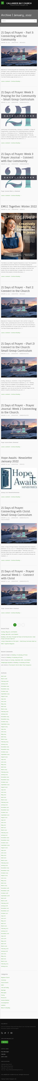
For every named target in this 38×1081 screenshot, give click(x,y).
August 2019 (4, 875)
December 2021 (5, 807)
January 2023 (4, 774)
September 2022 (5, 784)
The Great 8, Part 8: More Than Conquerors (20, 665)
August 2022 (4, 787)
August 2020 (4, 848)
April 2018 (3, 898)
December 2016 (5, 933)
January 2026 (4, 684)
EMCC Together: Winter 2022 (19, 206)
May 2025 (3, 704)
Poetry (3, 995)
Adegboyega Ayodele (6, 662)
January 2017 (4, 931)
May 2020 (3, 855)
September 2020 (5, 845)
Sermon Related (24, 102)
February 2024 (4, 742)
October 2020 (4, 843)
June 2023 (3, 762)
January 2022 (4, 805)
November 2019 (5, 870)
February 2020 (4, 863)
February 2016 (4, 948)
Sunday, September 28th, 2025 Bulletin (21, 660)
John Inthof (15, 42)
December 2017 (5, 908)
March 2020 (4, 860)
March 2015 (4, 961)
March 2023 (4, 769)
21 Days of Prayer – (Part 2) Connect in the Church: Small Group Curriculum (18, 347)
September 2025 (5, 694)
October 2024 (4, 721)
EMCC (2, 985)
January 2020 (4, 865)
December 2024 (5, 716)
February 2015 (4, 964)
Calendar (3, 1054)
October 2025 (4, 691)
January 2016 (4, 951)
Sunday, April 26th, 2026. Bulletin (9, 634)
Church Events (4, 982)
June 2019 (3, 878)
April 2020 (3, 858)
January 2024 (4, 744)
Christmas (3, 980)
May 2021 (3, 825)
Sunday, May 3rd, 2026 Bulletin (9, 632)
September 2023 (5, 754)
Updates (22, 209)
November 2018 (5, 890)
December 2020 (5, 837)
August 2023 (4, 757)
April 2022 (3, 797)
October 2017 (4, 913)
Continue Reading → (16, 81)
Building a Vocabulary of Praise (19, 655)
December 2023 (5, 747)
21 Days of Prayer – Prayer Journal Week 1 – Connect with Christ (17, 575)
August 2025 (4, 696)
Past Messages (5, 1051)
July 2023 (3, 759)
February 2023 (4, 772)
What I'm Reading (5, 1008)
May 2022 (3, 795)
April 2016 (3, 943)
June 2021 (3, 822)
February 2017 (4, 928)
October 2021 (4, 812)
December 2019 (5, 868)
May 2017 (3, 921)
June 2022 (3, 792)
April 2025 (3, 706)
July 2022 (3, 790)
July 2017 (3, 916)
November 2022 (5, 779)
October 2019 (4, 873)
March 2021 (4, 830)
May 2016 (3, 941)
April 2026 (3, 676)
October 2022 (4, 782)
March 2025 (4, 709)
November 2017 (5, 911)
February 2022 (4, 802)
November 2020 (5, 840)
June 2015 (3, 953)
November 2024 (5, 719)
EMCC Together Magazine (7, 643)
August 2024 (4, 726)
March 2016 (4, 946)
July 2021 (3, 820)
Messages (22, 42)
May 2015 (3, 956)
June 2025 (3, 701)
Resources (3, 997)
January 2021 (4, 835)
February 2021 (4, 832)
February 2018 (4, 903)
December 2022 (5, 777)
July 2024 (3, 729)
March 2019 (4, 885)
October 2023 (4, 752)
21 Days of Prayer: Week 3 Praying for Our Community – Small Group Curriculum (18, 96)
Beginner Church (5, 977)
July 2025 (3, 699)
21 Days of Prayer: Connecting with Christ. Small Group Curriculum (16, 511)
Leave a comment (5, 81)
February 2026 (4, 681)
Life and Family (5, 987)
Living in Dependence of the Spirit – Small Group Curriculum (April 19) (18, 641)
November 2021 (5, 810)
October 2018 (4, 893)
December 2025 (5, 686)
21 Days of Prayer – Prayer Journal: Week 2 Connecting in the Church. (18, 409)
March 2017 (4, 926)
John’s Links (4, 1056)
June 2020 (3, 853)
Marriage (3, 990)
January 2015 (4, 966)
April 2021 (3, 827)
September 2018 (5, 895)
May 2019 (3, 880)
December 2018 (5, 888)
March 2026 (4, 678)
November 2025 (5, 689)
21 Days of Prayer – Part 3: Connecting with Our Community (17, 36)
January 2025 (4, 714)
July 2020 (3, 850)
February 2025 (4, 711)
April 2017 (3, 923)
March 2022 (4, 800)
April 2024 (3, 737)
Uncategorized (5, 519)
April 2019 (3, 883)
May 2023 (3, 764)
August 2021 (4, 817)
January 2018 (4, 906)
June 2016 (3, 938)
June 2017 (3, 918)
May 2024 (3, 734)
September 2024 (5, 724)
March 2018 (4, 900)
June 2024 (3, 731)
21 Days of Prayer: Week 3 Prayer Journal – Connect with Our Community (17, 157)
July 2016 (3, 936)
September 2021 (5, 815)
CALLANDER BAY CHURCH (19, 3)
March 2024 (4, 739)
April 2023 (3, 767)
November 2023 (5, 749)
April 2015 (3, 959)
